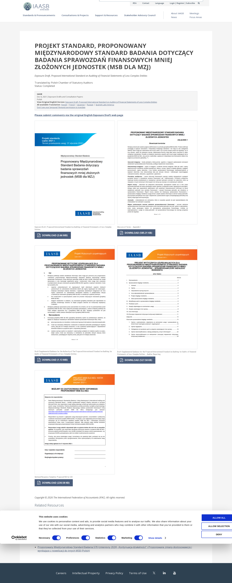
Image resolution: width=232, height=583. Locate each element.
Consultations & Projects (75, 15)
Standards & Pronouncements (39, 15)
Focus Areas (196, 17)
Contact (145, 3)
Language (159, 3)
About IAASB (177, 13)
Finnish (64, 104)
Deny (207, 573)
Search (202, 3)
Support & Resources (106, 15)
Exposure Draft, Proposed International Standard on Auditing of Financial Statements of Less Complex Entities (111, 102)
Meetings (194, 13)
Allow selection (207, 565)
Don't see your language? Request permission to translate (61, 107)
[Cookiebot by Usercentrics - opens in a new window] (19, 577)
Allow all (207, 557)
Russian (90, 104)
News (174, 17)
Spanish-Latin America (105, 104)
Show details (155, 577)
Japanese (81, 104)
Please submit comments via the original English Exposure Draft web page (79, 115)
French (72, 104)
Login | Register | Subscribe (182, 3)
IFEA (134, 3)
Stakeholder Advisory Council (140, 15)
